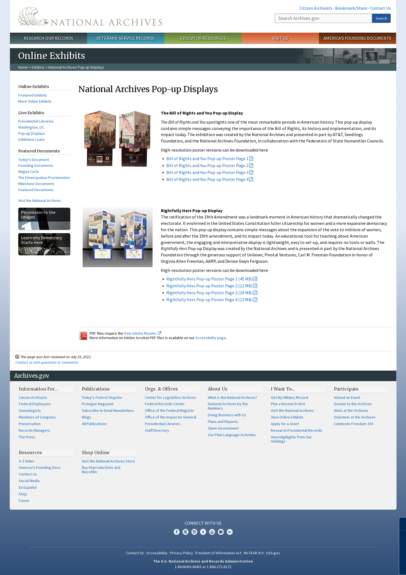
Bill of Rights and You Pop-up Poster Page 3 (207, 172)
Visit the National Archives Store (108, 461)
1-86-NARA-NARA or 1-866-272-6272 (203, 566)
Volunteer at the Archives (355, 417)
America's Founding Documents (357, 38)
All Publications (94, 423)
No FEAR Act (254, 552)
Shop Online (95, 452)
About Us (217, 389)
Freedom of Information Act (218, 552)
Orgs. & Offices (161, 389)
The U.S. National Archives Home (90, 16)
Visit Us (280, 38)
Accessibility (156, 552)
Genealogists (30, 410)
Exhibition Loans (31, 139)
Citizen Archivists (316, 8)
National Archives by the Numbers (228, 406)
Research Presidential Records (296, 430)
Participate (346, 389)
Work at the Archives (351, 410)
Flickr (229, 532)
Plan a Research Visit (288, 403)
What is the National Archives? (232, 397)
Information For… (38, 389)
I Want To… (283, 389)
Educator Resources (203, 38)
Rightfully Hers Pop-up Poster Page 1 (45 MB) (209, 279)
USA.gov (273, 552)
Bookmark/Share (351, 8)
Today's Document (33, 159)
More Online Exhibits (35, 101)
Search (381, 18)
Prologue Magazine (98, 403)
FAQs (23, 493)
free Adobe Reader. (142, 333)
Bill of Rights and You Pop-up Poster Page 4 (207, 179)
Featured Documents (35, 189)
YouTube (212, 532)
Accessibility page (210, 337)
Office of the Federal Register (169, 410)
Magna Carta (28, 171)
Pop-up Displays (31, 133)
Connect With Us (203, 523)
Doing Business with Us (227, 414)
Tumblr (203, 532)
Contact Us (380, 8)
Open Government (223, 428)
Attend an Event (347, 397)
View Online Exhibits (287, 417)
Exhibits (38, 67)
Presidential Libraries (36, 121)
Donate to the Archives (353, 403)
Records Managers (34, 430)
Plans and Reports (223, 421)
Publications (96, 389)
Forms (24, 500)
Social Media (29, 480)
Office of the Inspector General (170, 417)
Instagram (194, 532)
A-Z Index (26, 461)
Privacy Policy (181, 552)
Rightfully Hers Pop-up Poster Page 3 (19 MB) (209, 292)
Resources (30, 452)
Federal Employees (35, 403)
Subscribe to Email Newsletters (108, 410)
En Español (27, 487)
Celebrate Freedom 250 (353, 423)
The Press (27, 436)
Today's (102, 397)
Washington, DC (31, 127)
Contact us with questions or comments (46, 362)
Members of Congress (37, 417)
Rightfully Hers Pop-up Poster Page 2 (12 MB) (209, 285)
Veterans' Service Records (125, 38)
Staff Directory (157, 430)
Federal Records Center (165, 403)
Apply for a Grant (285, 423)
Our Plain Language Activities (232, 434)
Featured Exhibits (32, 95)
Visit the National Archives (39, 200)
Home (23, 67)
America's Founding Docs (40, 467)
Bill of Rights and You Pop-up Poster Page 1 (207, 158)
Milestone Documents (36, 183)
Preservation (29, 423)
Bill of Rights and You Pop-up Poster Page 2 (207, 165)
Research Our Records (48, 38)
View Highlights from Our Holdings (291, 439)
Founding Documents (35, 165)
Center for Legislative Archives (170, 397)
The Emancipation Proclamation (44, 177)
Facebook (176, 532)
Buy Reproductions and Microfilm (101, 469)
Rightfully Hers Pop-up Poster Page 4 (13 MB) (209, 299)
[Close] (399, 523)
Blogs (86, 417)
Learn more (361, 565)
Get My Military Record (289, 397)
